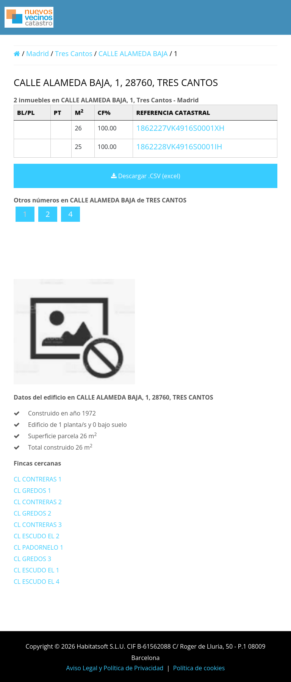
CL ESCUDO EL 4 (36, 581)
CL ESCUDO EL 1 (36, 570)
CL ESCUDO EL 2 (36, 536)
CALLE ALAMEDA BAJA (134, 53)
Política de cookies (199, 668)
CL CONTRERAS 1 (38, 479)
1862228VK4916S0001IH (179, 146)
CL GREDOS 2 (32, 513)
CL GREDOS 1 (32, 490)
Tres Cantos (73, 53)
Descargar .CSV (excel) (145, 176)
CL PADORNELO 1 (38, 547)
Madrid (37, 53)
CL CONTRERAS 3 (38, 525)
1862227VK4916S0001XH (180, 128)
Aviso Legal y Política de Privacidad (115, 668)
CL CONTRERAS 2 (38, 502)
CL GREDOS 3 (32, 559)
